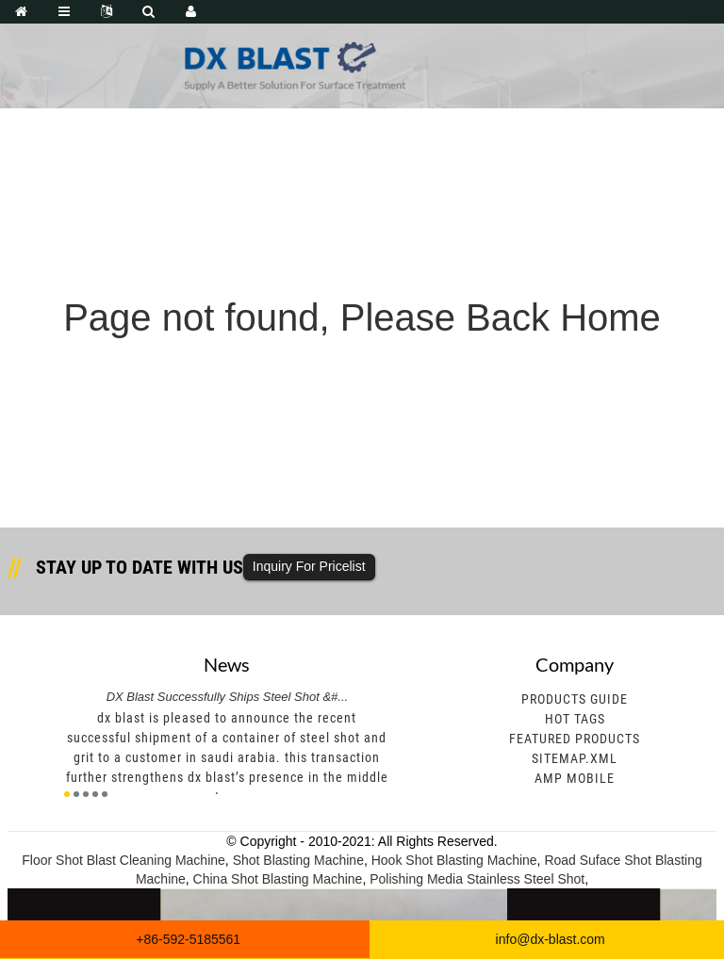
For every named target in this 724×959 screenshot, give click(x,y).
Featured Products (574, 738)
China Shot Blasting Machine (278, 878)
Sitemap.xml (574, 758)
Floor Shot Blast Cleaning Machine (123, 860)
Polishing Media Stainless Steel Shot (477, 878)
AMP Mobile (575, 778)
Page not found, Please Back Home (362, 317)
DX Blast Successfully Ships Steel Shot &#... (228, 697)
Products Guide (574, 699)
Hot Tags (575, 718)
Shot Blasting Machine (298, 860)
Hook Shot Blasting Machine (454, 860)
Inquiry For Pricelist (309, 566)
